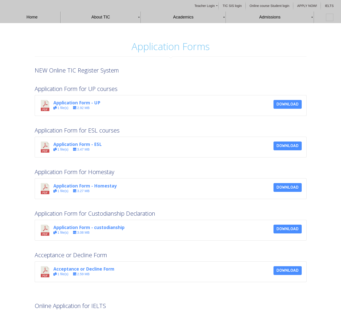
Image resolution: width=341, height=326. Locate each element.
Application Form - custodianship (89, 227)
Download (287, 104)
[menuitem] (204, 6)
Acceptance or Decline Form (83, 269)
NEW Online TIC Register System (77, 70)
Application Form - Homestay (85, 186)
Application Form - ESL (77, 144)
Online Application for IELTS (70, 306)
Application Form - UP (76, 103)
